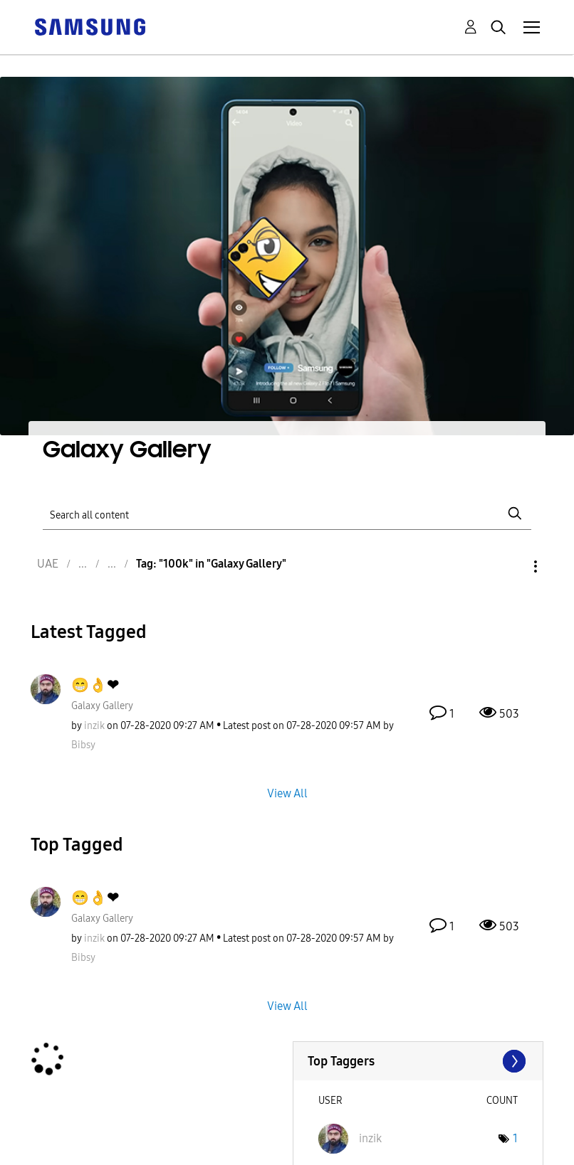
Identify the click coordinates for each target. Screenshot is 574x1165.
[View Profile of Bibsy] (83, 745)
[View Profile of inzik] (94, 726)
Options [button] (511, 566)
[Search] (287, 513)
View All (287, 792)
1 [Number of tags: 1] (515, 1138)
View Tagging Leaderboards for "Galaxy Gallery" (418, 1061)
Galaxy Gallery (102, 706)
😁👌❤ (95, 684)
